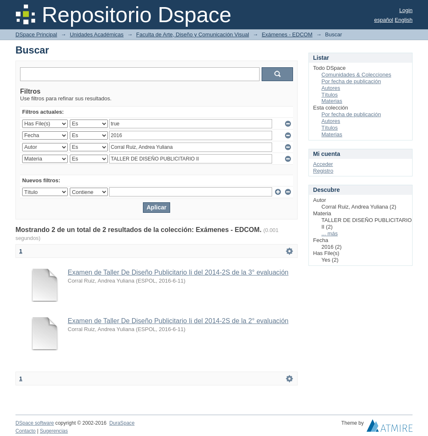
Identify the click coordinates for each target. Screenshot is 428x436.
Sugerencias (54, 431)
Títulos (329, 95)
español (383, 20)
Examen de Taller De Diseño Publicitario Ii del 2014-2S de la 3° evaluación (178, 272)
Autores (330, 88)
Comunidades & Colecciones (356, 74)
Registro (323, 171)
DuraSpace (121, 423)
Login (406, 10)
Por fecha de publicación (351, 81)
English (404, 20)
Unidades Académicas (97, 34)
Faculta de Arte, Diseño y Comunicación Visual (192, 34)
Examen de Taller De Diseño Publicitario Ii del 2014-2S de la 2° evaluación (178, 320)
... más (329, 233)
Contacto (25, 431)
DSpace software (34, 423)
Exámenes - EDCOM (287, 34)
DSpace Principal (36, 34)
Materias (331, 101)
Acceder (323, 164)
